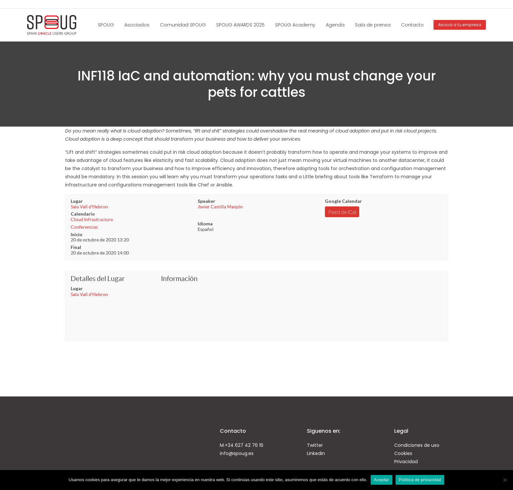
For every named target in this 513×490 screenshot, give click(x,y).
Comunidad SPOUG (183, 25)
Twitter (315, 445)
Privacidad (406, 461)
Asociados (137, 25)
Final (76, 247)
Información (179, 278)
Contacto (412, 25)
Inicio (76, 234)
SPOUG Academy (295, 25)
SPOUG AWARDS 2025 (240, 25)
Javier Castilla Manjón (220, 206)
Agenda (335, 25)
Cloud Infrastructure (92, 219)
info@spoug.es (237, 453)
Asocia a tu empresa (459, 24)
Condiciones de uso (416, 445)
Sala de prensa (373, 25)
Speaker (206, 201)
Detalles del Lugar (98, 278)
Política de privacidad (420, 479)
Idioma (205, 223)
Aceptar (381, 479)
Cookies (403, 453)
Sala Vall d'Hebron (89, 206)
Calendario (83, 214)
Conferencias (84, 227)
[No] (505, 480)
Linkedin (316, 453)
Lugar (77, 201)
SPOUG (106, 25)
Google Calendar (343, 201)
